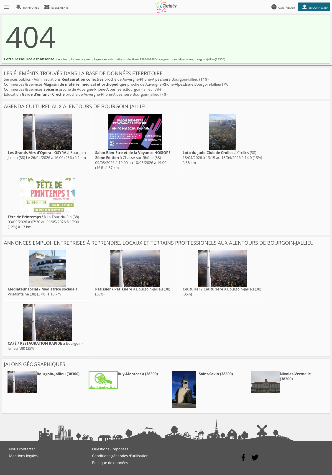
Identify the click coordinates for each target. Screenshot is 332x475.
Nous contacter (22, 449)
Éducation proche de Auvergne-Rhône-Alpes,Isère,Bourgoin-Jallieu (82, 94)
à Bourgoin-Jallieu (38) (132, 289)
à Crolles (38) (219, 152)
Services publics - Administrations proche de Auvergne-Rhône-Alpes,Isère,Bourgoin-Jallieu (101, 79)
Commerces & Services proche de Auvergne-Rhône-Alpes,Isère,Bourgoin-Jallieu (113, 84)
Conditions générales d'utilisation (120, 455)
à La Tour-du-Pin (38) (43, 216)
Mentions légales (23, 455)
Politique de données (110, 462)
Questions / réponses (110, 449)
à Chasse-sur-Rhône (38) (134, 155)
